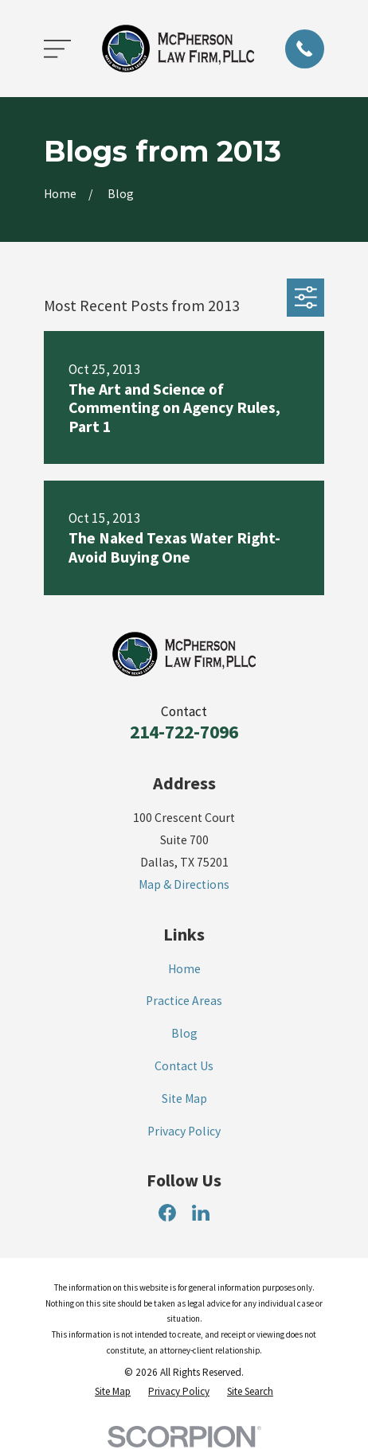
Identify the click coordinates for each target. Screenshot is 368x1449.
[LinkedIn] (200, 1212)
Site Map (184, 1098)
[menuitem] (113, 1391)
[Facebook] (167, 1212)
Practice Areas (184, 1000)
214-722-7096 (184, 731)
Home (184, 968)
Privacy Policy (184, 1131)
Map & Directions (184, 884)
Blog (184, 1033)
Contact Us (184, 1065)
